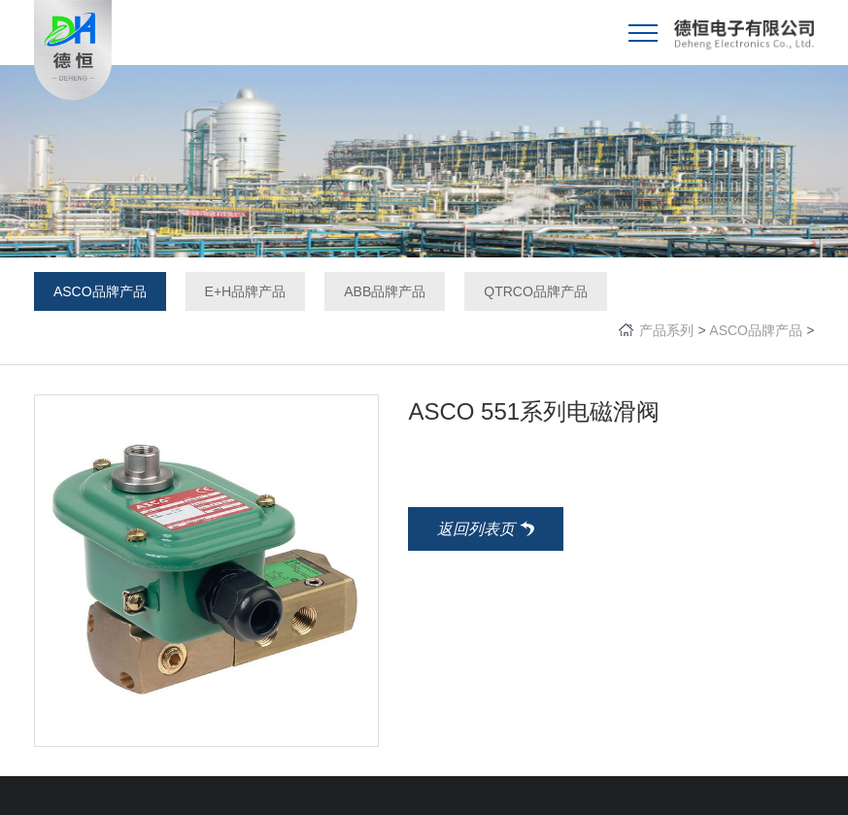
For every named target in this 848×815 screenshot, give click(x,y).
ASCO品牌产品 (100, 291)
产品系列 (666, 330)
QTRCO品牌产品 (536, 291)
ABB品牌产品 (384, 291)
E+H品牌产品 (246, 291)
